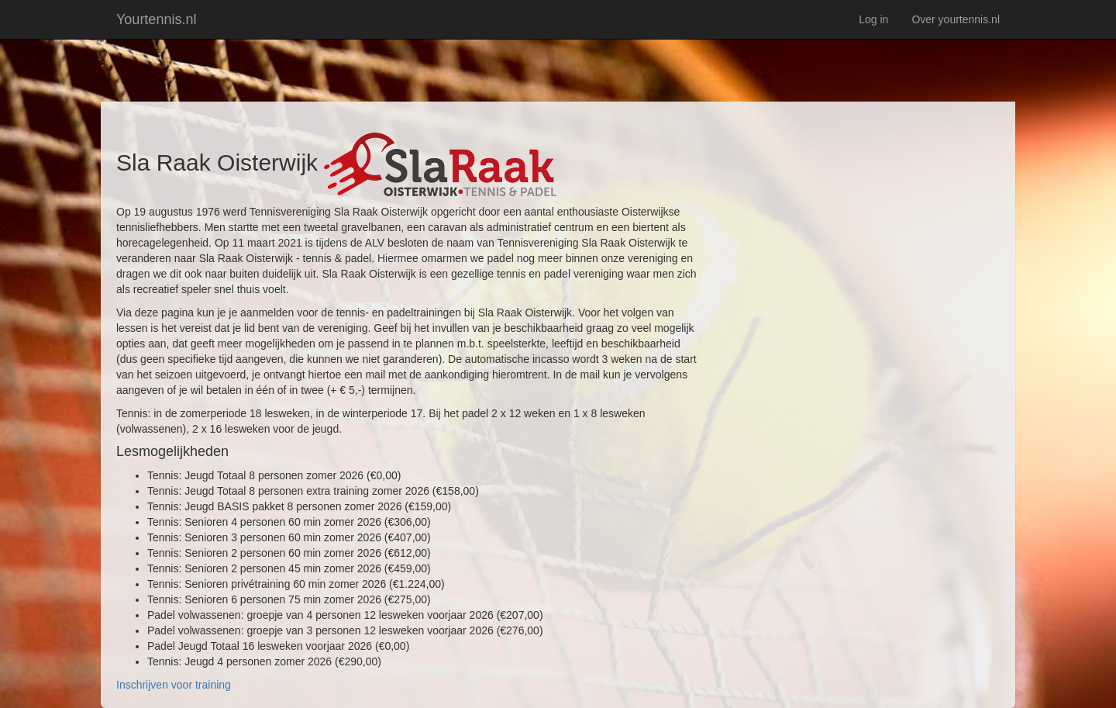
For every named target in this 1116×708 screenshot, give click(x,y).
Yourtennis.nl (156, 19)
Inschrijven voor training (173, 685)
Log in (873, 19)
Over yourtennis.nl (955, 19)
